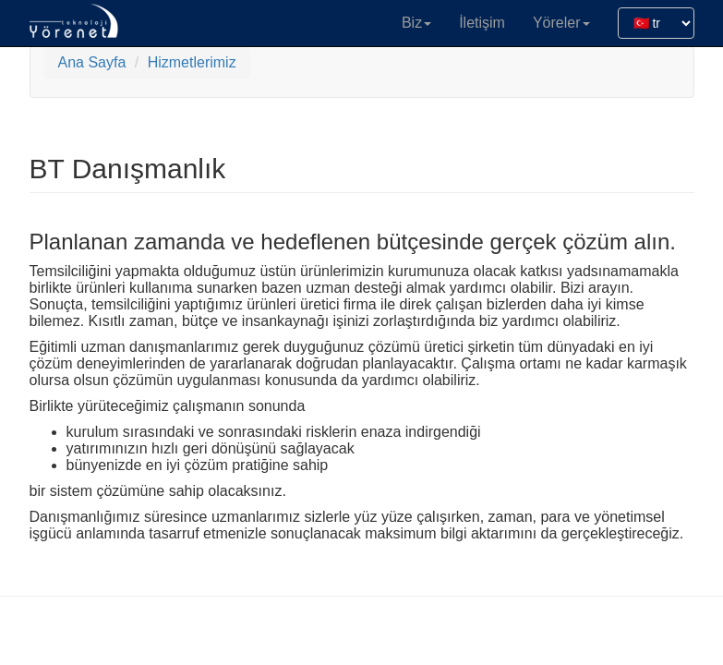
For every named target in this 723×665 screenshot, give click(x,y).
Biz (416, 22)
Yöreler (561, 22)
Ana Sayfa (92, 62)
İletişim (482, 22)
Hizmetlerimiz (192, 62)
